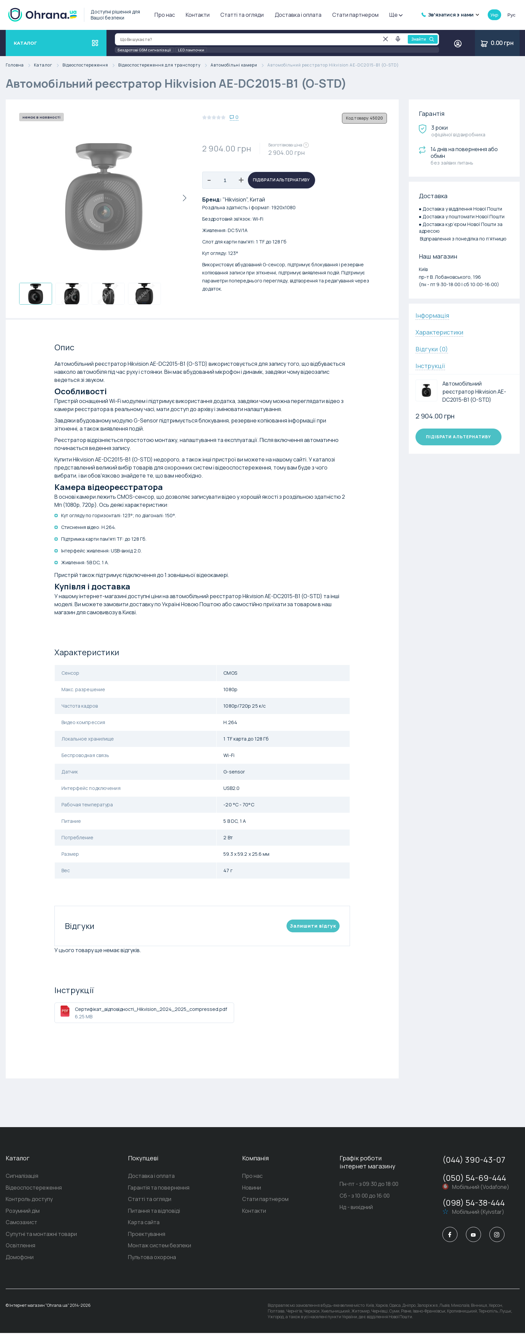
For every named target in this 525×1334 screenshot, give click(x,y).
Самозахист (21, 1223)
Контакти (198, 14)
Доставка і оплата (298, 14)
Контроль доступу (29, 1199)
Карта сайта (144, 1223)
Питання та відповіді (154, 1211)
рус (511, 14)
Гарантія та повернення (158, 1188)
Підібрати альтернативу (281, 180)
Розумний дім (23, 1211)
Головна (20, 65)
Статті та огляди (242, 14)
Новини (251, 1188)
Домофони (20, 1258)
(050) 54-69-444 (474, 1177)
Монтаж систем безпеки (159, 1246)
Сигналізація (22, 1176)
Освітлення (20, 1246)
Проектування (146, 1235)
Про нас (165, 14)
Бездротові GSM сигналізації (144, 49)
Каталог (48, 65)
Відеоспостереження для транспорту (164, 65)
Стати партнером (355, 14)
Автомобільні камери (239, 65)
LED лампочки (191, 49)
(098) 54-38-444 (473, 1202)
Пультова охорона (152, 1258)
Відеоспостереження (90, 65)
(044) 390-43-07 (473, 1159)
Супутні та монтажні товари (41, 1235)
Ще (395, 14)
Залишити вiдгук (313, 926)
